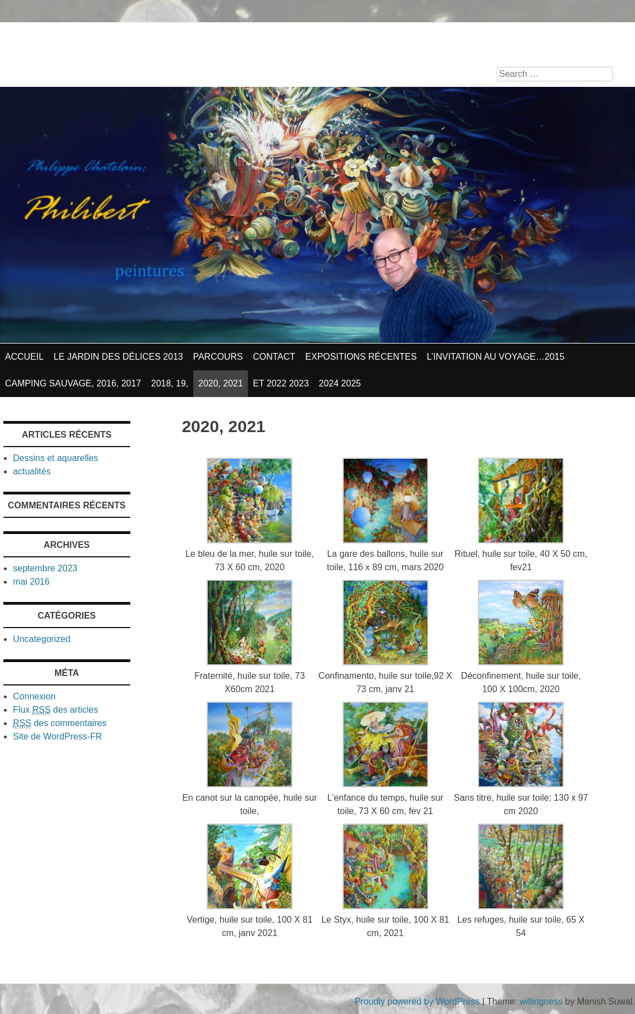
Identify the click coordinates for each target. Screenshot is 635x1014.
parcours (218, 356)
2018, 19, (169, 383)
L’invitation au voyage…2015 (495, 356)
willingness (541, 1001)
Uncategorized (41, 639)
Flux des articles (55, 710)
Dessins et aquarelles (55, 458)
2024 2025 (340, 383)
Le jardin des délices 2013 (118, 356)
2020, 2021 (220, 383)
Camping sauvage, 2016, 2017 (73, 383)
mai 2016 (31, 581)
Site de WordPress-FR (57, 736)
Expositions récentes (361, 356)
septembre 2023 (45, 568)
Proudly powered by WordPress (417, 1001)
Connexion (34, 696)
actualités (32, 471)
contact (274, 356)
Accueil (24, 356)
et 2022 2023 (281, 383)
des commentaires (59, 723)
